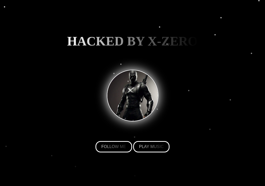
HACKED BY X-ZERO (132, 41)
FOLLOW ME (113, 146)
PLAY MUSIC (151, 146)
